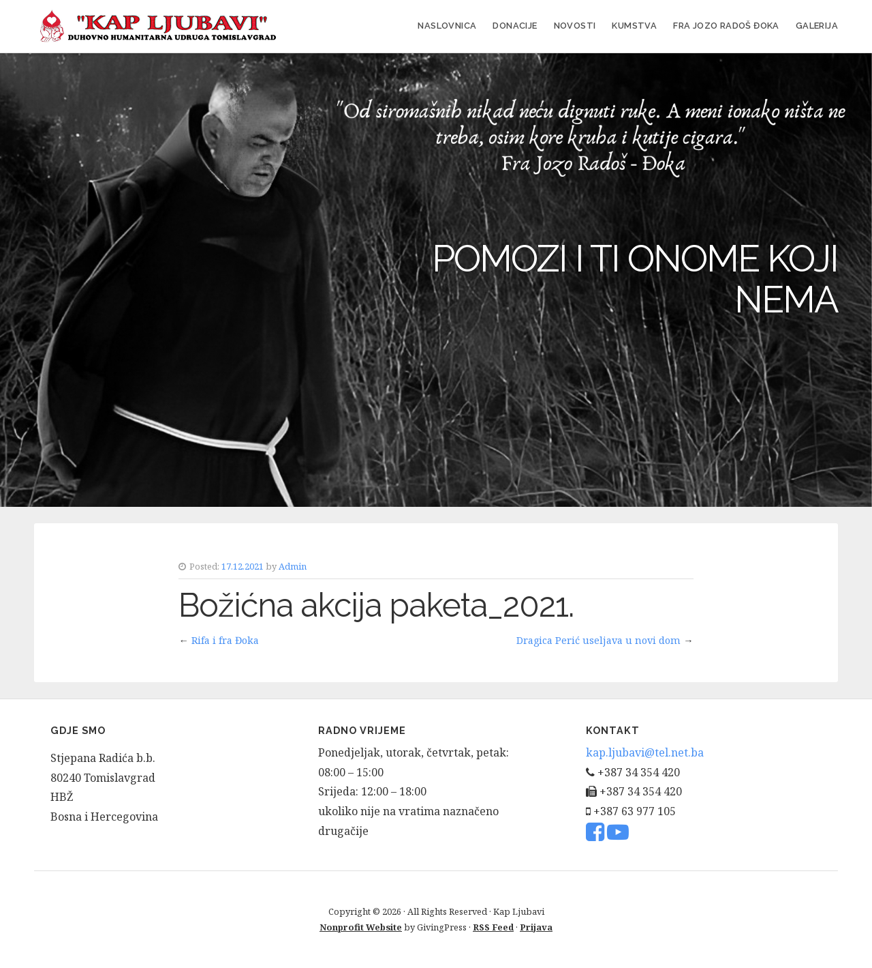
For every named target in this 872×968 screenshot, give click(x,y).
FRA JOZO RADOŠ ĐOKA (726, 25)
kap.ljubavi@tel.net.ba (645, 752)
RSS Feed (493, 927)
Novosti (575, 25)
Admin (293, 566)
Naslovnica (447, 25)
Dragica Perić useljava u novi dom (598, 640)
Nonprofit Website (361, 927)
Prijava (536, 927)
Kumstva (634, 25)
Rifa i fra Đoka (225, 640)
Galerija (817, 25)
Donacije (515, 25)
